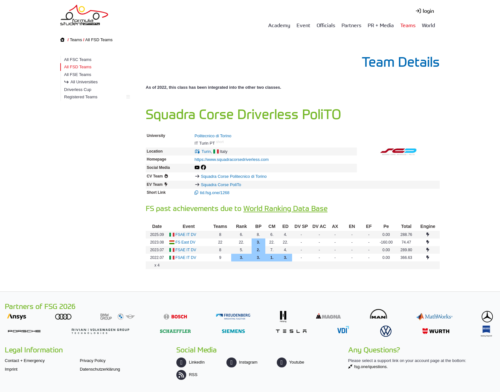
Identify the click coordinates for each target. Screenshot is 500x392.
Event (303, 25)
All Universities (84, 81)
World (428, 25)
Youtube (290, 362)
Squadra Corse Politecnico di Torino (234, 176)
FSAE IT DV (185, 234)
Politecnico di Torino (213, 135)
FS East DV (185, 242)
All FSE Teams (77, 74)
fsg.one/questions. (371, 366)
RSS (186, 374)
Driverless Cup (77, 89)
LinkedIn (190, 362)
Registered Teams (96, 96)
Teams (407, 25)
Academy (279, 25)
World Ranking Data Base (285, 208)
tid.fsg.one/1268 (215, 192)
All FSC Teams (78, 59)
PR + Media (381, 25)
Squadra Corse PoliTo (221, 184)
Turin (206, 151)
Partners (351, 25)
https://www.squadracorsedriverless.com (232, 159)
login (428, 10)
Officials (326, 25)
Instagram (241, 362)
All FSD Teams (99, 39)
